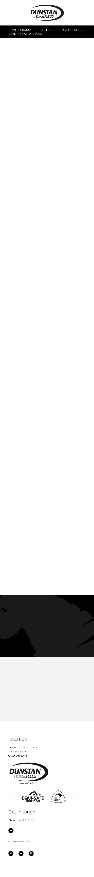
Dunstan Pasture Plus (25, 33)
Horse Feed (47, 30)
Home (12, 30)
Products (27, 30)
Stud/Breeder (69, 30)
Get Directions (17, 755)
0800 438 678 (11, 12)
